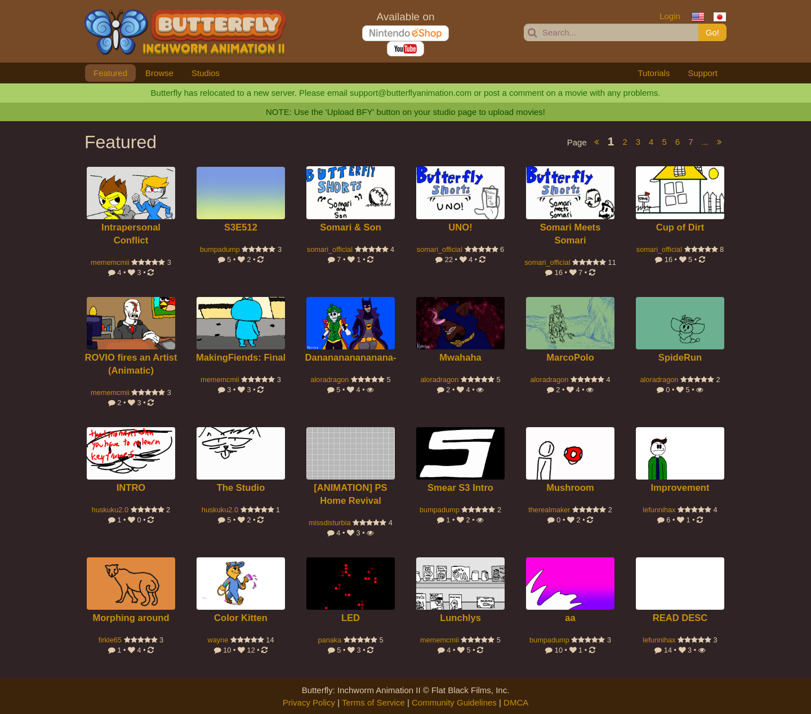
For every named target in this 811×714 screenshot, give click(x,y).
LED (350, 618)
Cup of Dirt (680, 227)
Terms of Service (373, 702)
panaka (329, 640)
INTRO (131, 487)
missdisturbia (329, 522)
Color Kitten (241, 618)
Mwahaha (460, 357)
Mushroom (570, 487)
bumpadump (220, 249)
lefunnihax (659, 509)
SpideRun (680, 357)
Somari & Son (350, 227)
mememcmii (110, 262)
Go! (712, 32)
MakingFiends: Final (241, 357)
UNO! (460, 227)
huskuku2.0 (110, 509)
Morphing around (130, 618)
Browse (159, 73)
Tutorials (654, 73)
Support (703, 73)
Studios (205, 73)
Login (670, 16)
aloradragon (329, 379)
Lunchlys (460, 618)
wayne (217, 640)
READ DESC (680, 618)
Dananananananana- (350, 357)
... (704, 142)
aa (570, 618)
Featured (110, 73)
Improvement (679, 487)
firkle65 (110, 640)
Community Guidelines (454, 702)
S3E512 (240, 227)
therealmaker (549, 509)
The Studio (241, 487)
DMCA (515, 702)
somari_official (330, 249)
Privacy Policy (309, 702)
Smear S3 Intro (460, 487)
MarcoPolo (570, 357)
